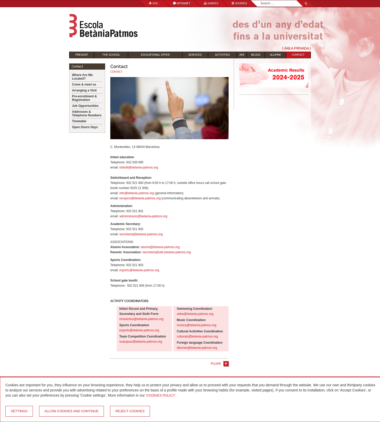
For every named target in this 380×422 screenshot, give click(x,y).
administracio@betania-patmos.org (143, 216)
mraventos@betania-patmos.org (141, 319)
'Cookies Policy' (161, 395)
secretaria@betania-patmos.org (140, 234)
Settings (19, 411)
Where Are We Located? (82, 76)
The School (111, 55)
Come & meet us (84, 84)
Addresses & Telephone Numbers (86, 113)
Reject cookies (129, 411)
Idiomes (239, 3)
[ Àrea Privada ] (296, 48)
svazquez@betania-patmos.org (140, 341)
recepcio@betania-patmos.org (140, 198)
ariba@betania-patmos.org (195, 314)
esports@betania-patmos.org (139, 270)
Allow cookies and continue (71, 411)
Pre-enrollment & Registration (84, 98)
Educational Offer (155, 55)
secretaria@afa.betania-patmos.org (166, 252)
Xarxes (211, 3)
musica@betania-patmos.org (196, 325)
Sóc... (154, 3)
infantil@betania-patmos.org (138, 167)
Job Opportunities (85, 106)
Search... (260, 0)
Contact (298, 55)
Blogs (255, 55)
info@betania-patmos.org (136, 193)
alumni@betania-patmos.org (160, 247)
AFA (241, 55)
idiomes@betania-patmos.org (197, 348)
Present (81, 55)
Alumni (275, 55)
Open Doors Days (85, 127)
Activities (222, 55)
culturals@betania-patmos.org (197, 336)
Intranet (182, 3)
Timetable (79, 121)
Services (195, 55)
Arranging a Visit (84, 90)
